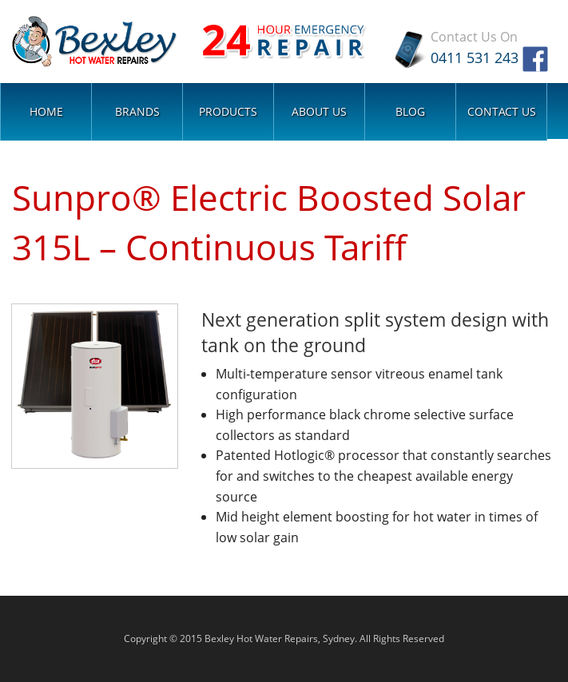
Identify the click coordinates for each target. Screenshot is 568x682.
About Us (319, 110)
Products (228, 110)
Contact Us (501, 110)
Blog (410, 110)
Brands (137, 110)
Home (46, 110)
